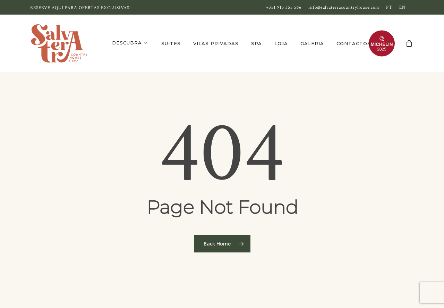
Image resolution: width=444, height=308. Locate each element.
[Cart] (409, 43)
